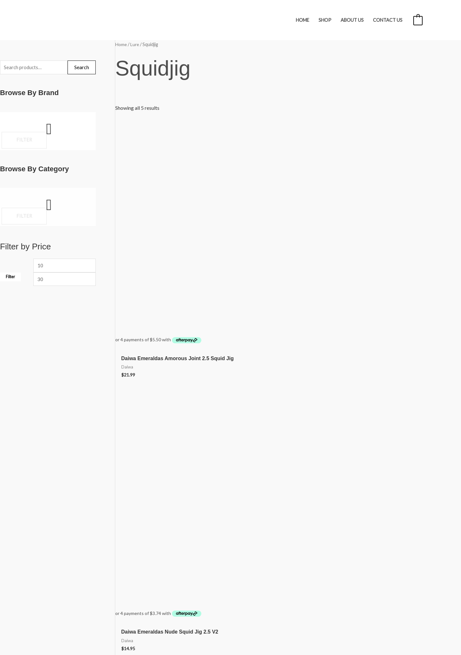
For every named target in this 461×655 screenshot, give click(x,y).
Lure (136, 44)
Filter (10, 279)
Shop (325, 20)
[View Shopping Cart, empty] (418, 20)
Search (81, 68)
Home (302, 20)
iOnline (415, 628)
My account (51, 571)
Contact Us (387, 20)
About (45, 552)
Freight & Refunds (58, 542)
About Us (352, 20)
